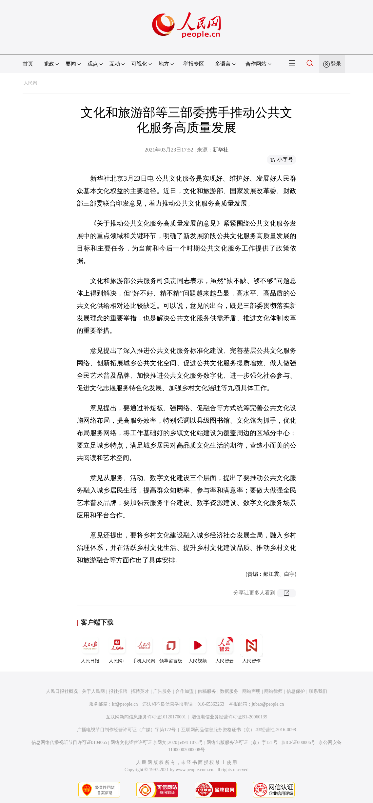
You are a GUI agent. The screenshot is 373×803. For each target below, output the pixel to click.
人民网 (30, 82)
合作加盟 (184, 691)
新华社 (220, 149)
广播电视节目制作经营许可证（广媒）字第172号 (126, 729)
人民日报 (90, 648)
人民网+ (117, 648)
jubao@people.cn (268, 704)
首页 (28, 64)
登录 (336, 64)
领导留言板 (170, 648)
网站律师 (273, 691)
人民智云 (224, 648)
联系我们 (318, 691)
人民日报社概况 (62, 691)
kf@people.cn (125, 704)
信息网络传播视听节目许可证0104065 (69, 742)
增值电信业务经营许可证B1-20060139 (229, 716)
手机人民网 (143, 648)
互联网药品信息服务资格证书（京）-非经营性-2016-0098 (238, 729)
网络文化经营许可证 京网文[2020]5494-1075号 (157, 742)
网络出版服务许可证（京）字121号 (242, 742)
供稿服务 (207, 691)
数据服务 (229, 691)
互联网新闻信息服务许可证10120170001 (146, 716)
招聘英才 (140, 691)
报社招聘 (118, 691)
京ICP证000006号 (298, 742)
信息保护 (295, 691)
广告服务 (162, 691)
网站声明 (251, 691)
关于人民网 (93, 691)
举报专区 (193, 64)
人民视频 (197, 648)
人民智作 (251, 648)
